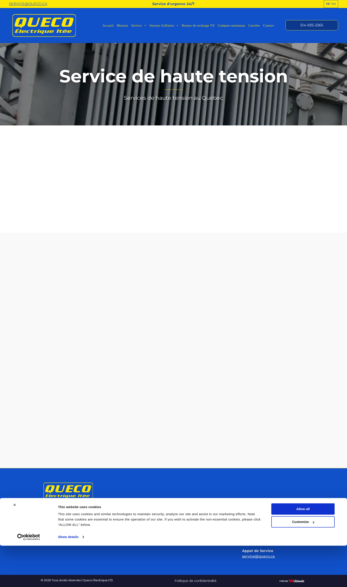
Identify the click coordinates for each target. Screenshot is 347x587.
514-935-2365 (257, 525)
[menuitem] (108, 25)
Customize (303, 563)
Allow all (303, 550)
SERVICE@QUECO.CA (28, 4)
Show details (68, 578)
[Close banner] (14, 546)
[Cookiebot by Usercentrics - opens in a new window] (28, 578)
